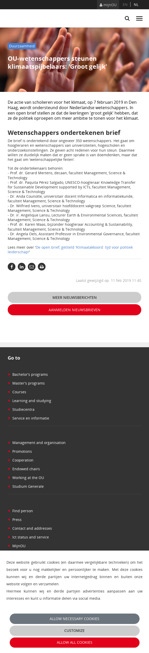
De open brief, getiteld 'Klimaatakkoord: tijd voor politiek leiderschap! (70, 249)
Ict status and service (28, 537)
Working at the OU (26, 477)
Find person (20, 510)
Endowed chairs (24, 468)
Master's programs (26, 383)
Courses (17, 391)
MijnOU (16, 545)
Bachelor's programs (28, 374)
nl (136, 4)
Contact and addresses (30, 528)
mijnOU (108, 4)
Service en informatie (28, 418)
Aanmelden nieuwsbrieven (74, 309)
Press (15, 519)
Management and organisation (37, 442)
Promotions (20, 451)
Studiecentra (21, 409)
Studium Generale (26, 486)
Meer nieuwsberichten (74, 297)
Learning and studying (29, 400)
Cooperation (20, 460)
